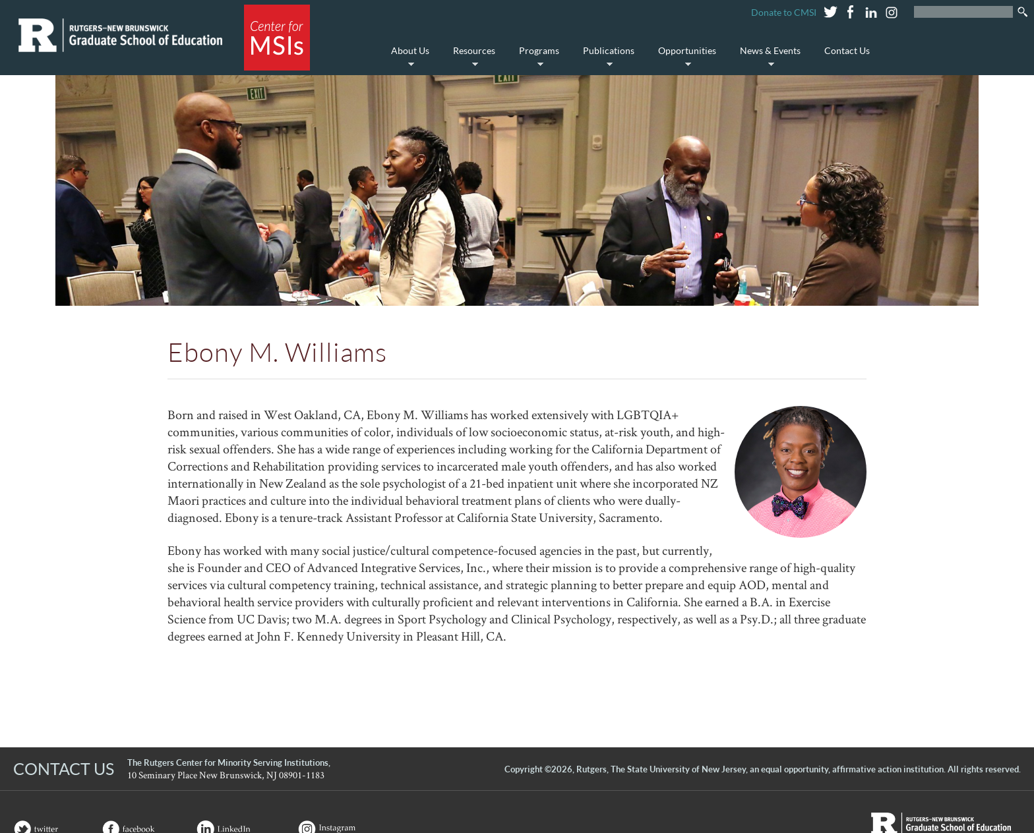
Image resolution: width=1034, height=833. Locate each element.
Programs (535, 58)
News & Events (767, 58)
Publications (605, 58)
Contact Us (847, 50)
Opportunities (684, 58)
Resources (470, 58)
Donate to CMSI (783, 12)
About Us (406, 58)
